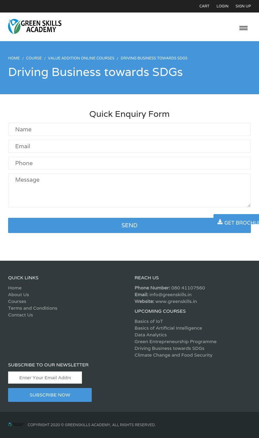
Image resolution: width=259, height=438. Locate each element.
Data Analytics (151, 335)
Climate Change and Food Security (173, 355)
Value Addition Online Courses (81, 58)
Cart (204, 6)
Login (222, 6)
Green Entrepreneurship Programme (176, 341)
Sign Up (243, 6)
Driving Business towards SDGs (169, 348)
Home (15, 288)
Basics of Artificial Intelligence (168, 328)
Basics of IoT (149, 321)
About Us (18, 294)
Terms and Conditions (32, 308)
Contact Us (20, 315)
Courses (17, 301)
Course (34, 58)
